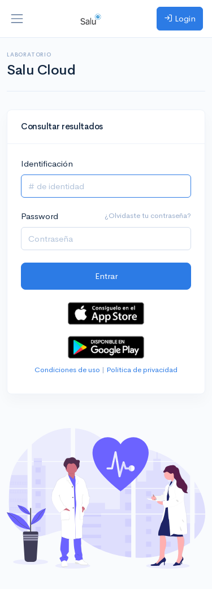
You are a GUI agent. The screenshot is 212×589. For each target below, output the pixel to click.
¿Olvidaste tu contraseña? (148, 215)
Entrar (106, 275)
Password (39, 216)
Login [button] (180, 18)
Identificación (47, 163)
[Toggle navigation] (17, 18)
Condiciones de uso (67, 369)
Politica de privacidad (142, 369)
